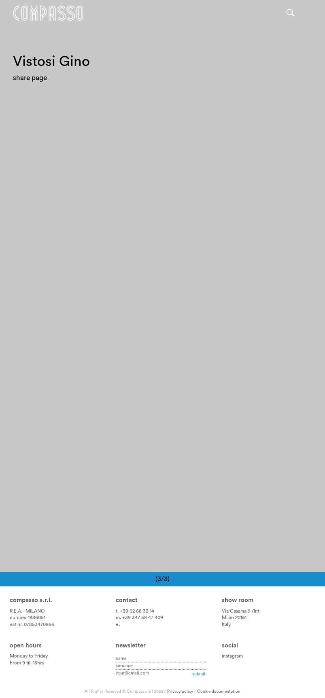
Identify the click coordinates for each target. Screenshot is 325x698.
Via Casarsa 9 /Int (240, 611)
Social (230, 646)
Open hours (26, 646)
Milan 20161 (234, 617)
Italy (226, 624)
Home (48, 13)
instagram (232, 655)
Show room (237, 600)
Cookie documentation (218, 692)
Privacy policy (180, 692)
